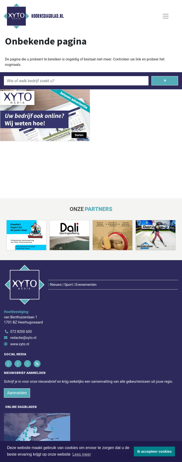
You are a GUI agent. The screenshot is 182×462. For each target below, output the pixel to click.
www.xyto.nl (19, 344)
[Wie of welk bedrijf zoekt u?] (76, 80)
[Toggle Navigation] (165, 16)
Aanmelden (17, 393)
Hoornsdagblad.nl (47, 16)
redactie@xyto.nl (23, 338)
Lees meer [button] (81, 454)
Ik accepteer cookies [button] (154, 451)
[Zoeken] (164, 80)
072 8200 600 (21, 332)
